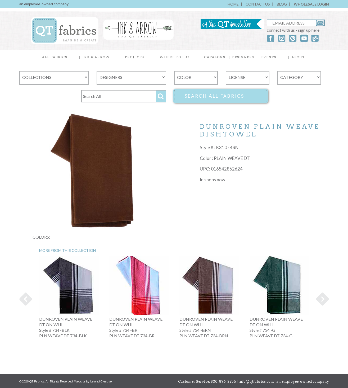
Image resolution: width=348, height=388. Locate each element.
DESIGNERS (243, 57)
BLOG (282, 4)
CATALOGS (214, 57)
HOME (233, 4)
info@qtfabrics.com (256, 382)
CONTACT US (258, 4)
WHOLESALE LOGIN (311, 4)
